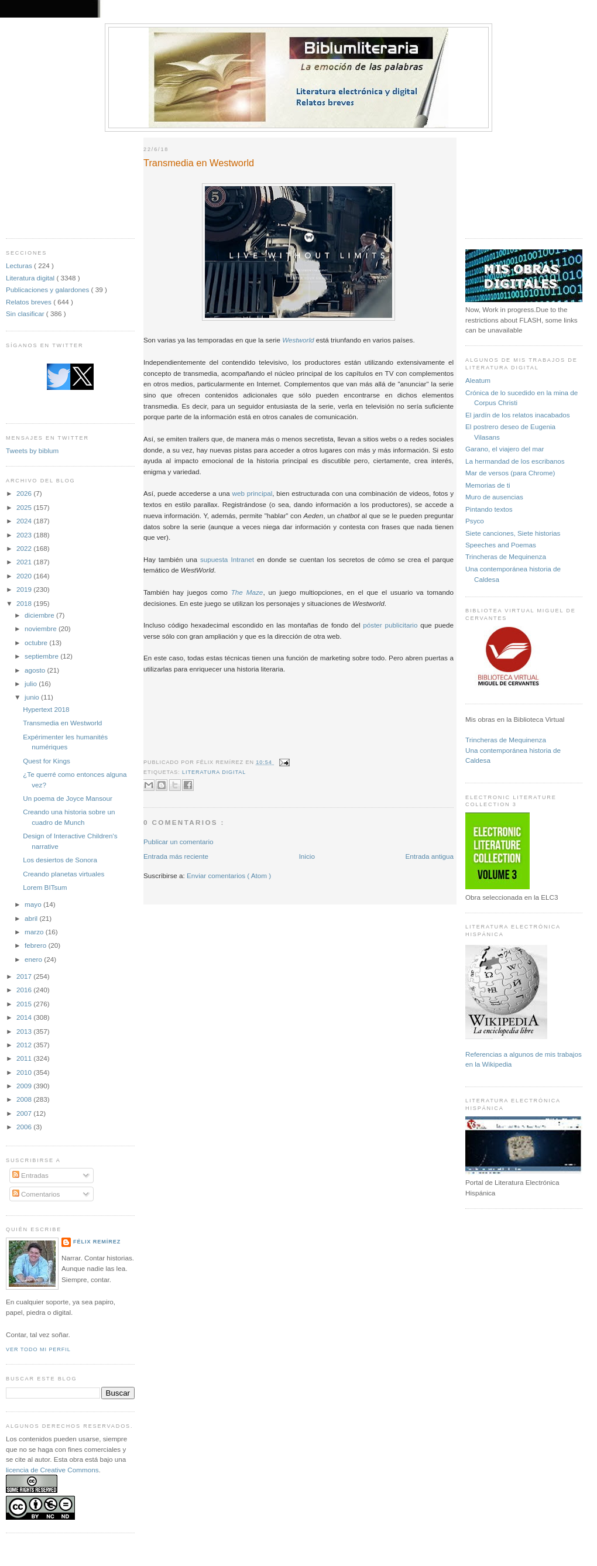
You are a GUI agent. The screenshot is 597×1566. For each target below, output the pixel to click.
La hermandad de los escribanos (515, 461)
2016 (24, 989)
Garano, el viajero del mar (504, 449)
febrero (36, 945)
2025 (24, 507)
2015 (24, 1004)
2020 (24, 576)
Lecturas (20, 265)
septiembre (42, 656)
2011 (24, 1058)
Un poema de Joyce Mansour (67, 798)
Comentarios (36, 1194)
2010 (24, 1072)
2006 (24, 1126)
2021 (24, 562)
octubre (37, 642)
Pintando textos (489, 509)
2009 (24, 1085)
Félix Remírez (97, 1242)
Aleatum (477, 380)
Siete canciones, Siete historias (512, 533)
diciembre (40, 615)
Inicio (307, 856)
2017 (24, 976)
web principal (252, 493)
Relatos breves (29, 302)
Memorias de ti (487, 485)
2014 (24, 1017)
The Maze (247, 592)
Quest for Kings (46, 761)
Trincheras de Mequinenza (505, 556)
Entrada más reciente (175, 856)
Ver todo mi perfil (38, 1349)
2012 (24, 1044)
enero (34, 959)
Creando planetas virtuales (63, 874)
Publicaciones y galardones (48, 289)
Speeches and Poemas (500, 545)
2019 (24, 589)
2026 (24, 493)
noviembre (42, 628)
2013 (24, 1031)
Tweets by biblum (32, 450)
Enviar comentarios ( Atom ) (229, 875)
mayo (34, 904)
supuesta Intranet (227, 559)
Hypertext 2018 (46, 709)
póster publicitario (390, 625)
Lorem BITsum (45, 887)
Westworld (298, 340)
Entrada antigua (429, 856)
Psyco (474, 521)
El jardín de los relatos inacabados (517, 415)
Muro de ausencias (494, 497)
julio (32, 683)
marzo (35, 932)
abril (32, 918)
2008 (24, 1099)
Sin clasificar (26, 313)
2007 (24, 1113)
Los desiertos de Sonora (60, 859)
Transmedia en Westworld (62, 723)
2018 (24, 603)
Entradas (30, 1175)
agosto (36, 670)
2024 (24, 521)
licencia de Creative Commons (52, 1470)
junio (33, 697)
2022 (24, 548)
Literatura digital (31, 278)
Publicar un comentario (178, 841)
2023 (24, 535)
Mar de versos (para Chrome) (510, 473)
